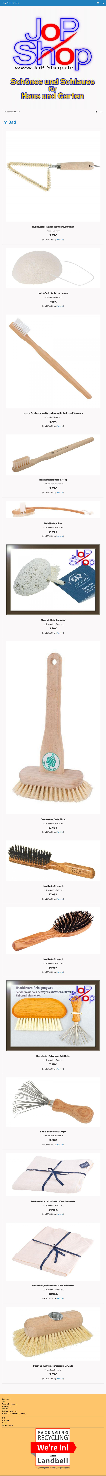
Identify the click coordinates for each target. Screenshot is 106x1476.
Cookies (5, 1423)
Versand (60, 240)
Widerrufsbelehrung (9, 1404)
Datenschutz (6, 1406)
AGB (3, 1401)
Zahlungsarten (7, 1425)
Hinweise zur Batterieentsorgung (14, 1413)
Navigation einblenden (10, 3)
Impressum (6, 1399)
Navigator (5, 1420)
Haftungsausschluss (9, 1411)
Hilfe (4, 1418)
